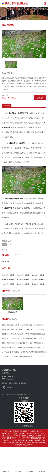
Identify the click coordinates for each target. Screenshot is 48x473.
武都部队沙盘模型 (8, 275)
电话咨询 (42, 470)
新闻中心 (30, 470)
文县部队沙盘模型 (38, 275)
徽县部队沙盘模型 (23, 284)
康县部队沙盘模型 (23, 280)
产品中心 (18, 470)
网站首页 (6, 470)
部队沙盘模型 (6, 261)
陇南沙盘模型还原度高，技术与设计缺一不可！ (18, 329)
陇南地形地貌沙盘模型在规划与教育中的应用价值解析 (21, 347)
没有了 (10, 241)
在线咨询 (40, 98)
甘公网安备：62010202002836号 (26, 433)
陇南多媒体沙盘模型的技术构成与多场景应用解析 (19, 338)
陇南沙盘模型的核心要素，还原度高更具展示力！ (19, 325)
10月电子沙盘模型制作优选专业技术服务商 (17, 356)
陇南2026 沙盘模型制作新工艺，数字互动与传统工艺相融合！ (23, 334)
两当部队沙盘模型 (38, 284)
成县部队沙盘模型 (23, 275)
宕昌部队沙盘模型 (8, 280)
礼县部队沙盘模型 (8, 284)
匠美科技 (9, 436)
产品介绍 (6, 105)
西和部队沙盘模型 (38, 280)
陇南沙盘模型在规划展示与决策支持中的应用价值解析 (21, 343)
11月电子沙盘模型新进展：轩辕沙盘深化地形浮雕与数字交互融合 (25, 352)
